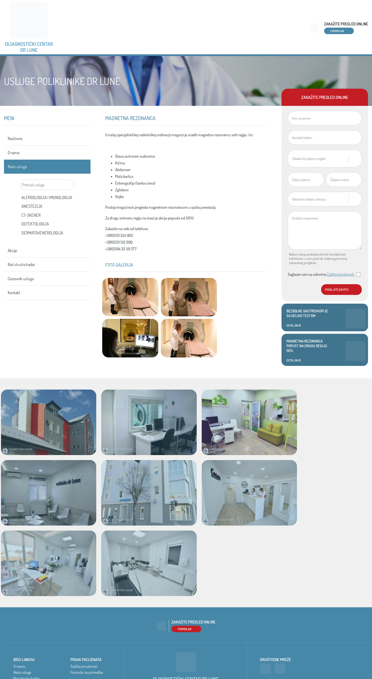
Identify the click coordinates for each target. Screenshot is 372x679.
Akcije (199, 64)
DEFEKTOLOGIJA (35, 240)
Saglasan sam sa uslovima (324, 290)
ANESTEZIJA (31, 222)
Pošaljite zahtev (337, 306)
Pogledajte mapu (90, 37)
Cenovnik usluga (306, 64)
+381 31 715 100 (89, 31)
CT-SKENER (31, 231)
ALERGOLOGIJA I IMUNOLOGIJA (46, 213)
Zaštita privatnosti (83, 603)
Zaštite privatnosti (340, 290)
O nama (113, 64)
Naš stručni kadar (247, 64)
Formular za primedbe (86, 609)
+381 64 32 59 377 (204, 31)
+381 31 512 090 (179, 31)
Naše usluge (156, 64)
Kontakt (355, 64)
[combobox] (325, 175)
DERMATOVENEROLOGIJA (42, 249)
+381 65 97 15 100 (114, 31)
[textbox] (320, 174)
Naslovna (72, 64)
